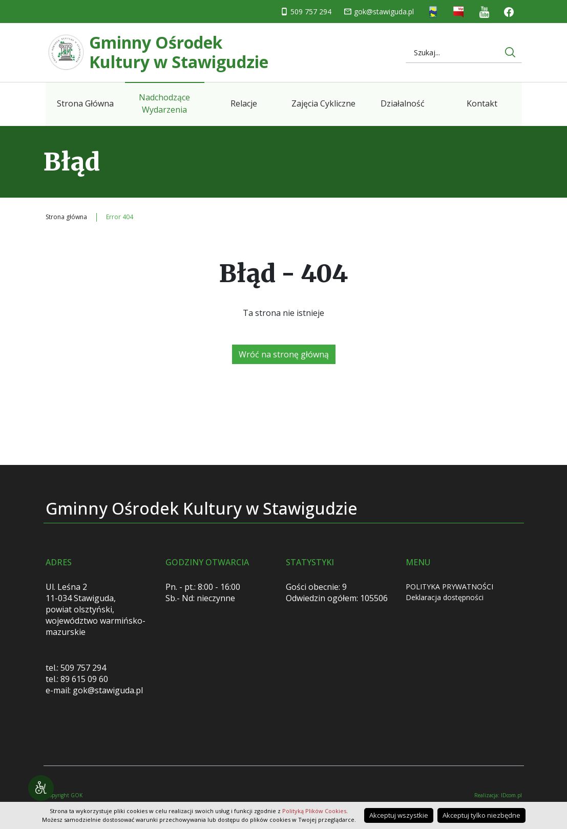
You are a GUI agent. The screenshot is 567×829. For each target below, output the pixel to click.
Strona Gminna (433, 12)
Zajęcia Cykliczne (323, 103)
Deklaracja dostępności (445, 597)
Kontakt (482, 103)
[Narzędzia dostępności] (41, 788)
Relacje (243, 103)
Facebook (508, 11)
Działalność (403, 103)
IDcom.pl (511, 795)
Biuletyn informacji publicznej (459, 12)
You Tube (484, 12)
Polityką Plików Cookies (314, 811)
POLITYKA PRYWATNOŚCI (449, 586)
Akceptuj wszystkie (398, 815)
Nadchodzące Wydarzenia (164, 103)
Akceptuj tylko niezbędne (481, 815)
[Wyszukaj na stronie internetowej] (510, 52)
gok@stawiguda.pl (384, 11)
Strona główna (66, 216)
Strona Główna (85, 103)
